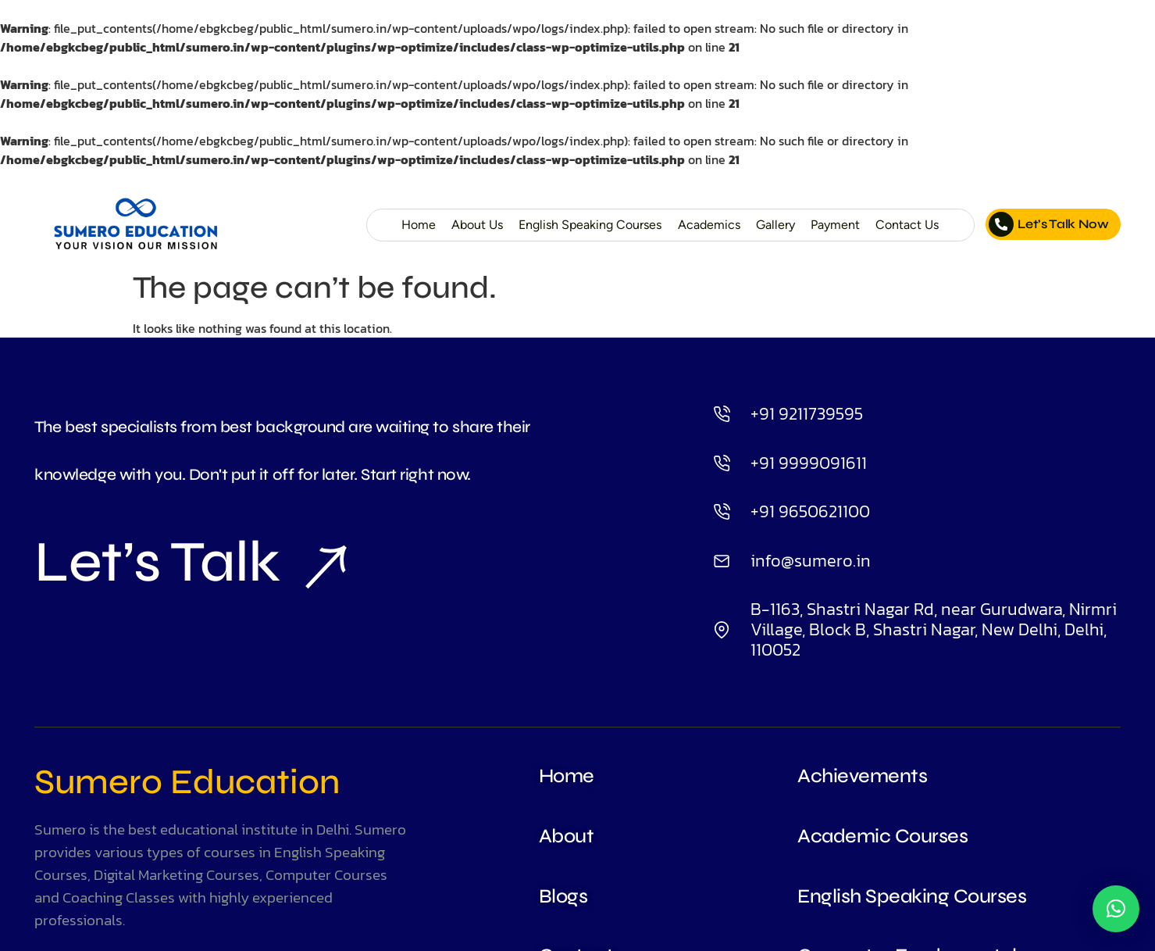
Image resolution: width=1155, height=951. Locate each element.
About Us (466, 224)
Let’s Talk (190, 563)
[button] (1116, 908)
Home (407, 224)
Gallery (773, 224)
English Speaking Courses (583, 224)
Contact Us (907, 224)
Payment (834, 224)
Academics (705, 224)
